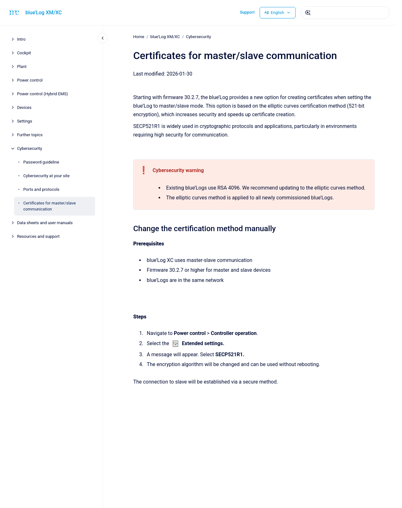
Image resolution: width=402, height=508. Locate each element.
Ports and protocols (41, 189)
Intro (21, 39)
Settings (24, 121)
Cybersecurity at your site (46, 175)
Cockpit (24, 52)
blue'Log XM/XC (43, 13)
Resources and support (38, 236)
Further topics (30, 134)
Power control (30, 80)
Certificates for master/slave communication (49, 206)
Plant (22, 66)
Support (247, 12)
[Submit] (308, 13)
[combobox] (345, 13)
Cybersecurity (29, 148)
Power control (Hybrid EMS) (42, 93)
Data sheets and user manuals (45, 222)
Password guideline (41, 162)
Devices (24, 107)
